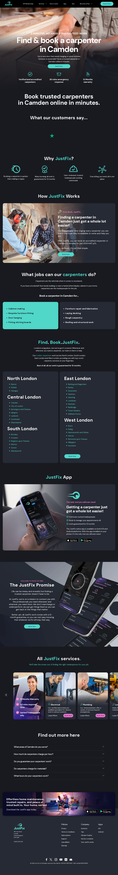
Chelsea (27, 409)
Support (64, 838)
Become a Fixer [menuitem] (83, 4)
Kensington (15, 409)
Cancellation (65, 841)
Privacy (63, 827)
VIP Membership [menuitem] (30, 4)
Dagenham (82, 384)
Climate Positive (86, 834)
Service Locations (87, 838)
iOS (99, 827)
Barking (71, 384)
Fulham (86, 431)
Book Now (107, 4)
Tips (82, 831)
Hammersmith (74, 431)
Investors (84, 827)
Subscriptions (65, 834)
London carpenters (43, 355)
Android (100, 831)
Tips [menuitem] (71, 4)
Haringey (14, 390)
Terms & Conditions (68, 831)
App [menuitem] (64, 4)
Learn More (52, 714)
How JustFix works (87, 841)
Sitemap (64, 844)
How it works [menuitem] (54, 4)
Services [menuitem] (42, 4)
